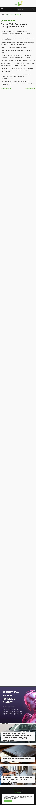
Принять (8, 800)
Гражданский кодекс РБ (8, 20)
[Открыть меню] (2, 9)
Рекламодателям (18, 790)
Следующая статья (30, 88)
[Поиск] (33, 9)
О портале (18, 792)
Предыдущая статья (6, 88)
